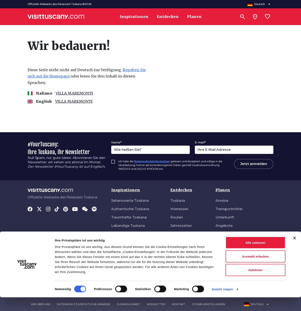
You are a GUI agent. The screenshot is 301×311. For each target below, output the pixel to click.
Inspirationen (125, 190)
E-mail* (200, 142)
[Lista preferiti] (267, 17)
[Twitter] (39, 209)
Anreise (222, 201)
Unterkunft (225, 217)
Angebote (224, 226)
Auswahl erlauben (255, 270)
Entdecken (181, 190)
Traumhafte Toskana (129, 217)
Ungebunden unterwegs (131, 242)
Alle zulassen (255, 256)
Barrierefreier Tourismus (236, 234)
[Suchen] (242, 17)
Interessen (179, 209)
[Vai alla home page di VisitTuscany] (56, 16)
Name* (116, 142)
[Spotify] (94, 209)
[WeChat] (85, 209)
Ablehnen (255, 283)
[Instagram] (48, 209)
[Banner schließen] (294, 251)
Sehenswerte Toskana (130, 201)
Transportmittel (229, 209)
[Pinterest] (65, 209)
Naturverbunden (125, 234)
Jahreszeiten (181, 226)
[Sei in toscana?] (255, 17)
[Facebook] (30, 209)
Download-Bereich (231, 242)
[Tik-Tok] (57, 209)
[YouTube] (75, 209)
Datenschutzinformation (152, 161)
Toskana (177, 201)
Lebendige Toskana (128, 226)
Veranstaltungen (184, 234)
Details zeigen (222, 303)
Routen (176, 217)
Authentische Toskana (130, 209)
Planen (223, 190)
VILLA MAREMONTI (74, 93)
